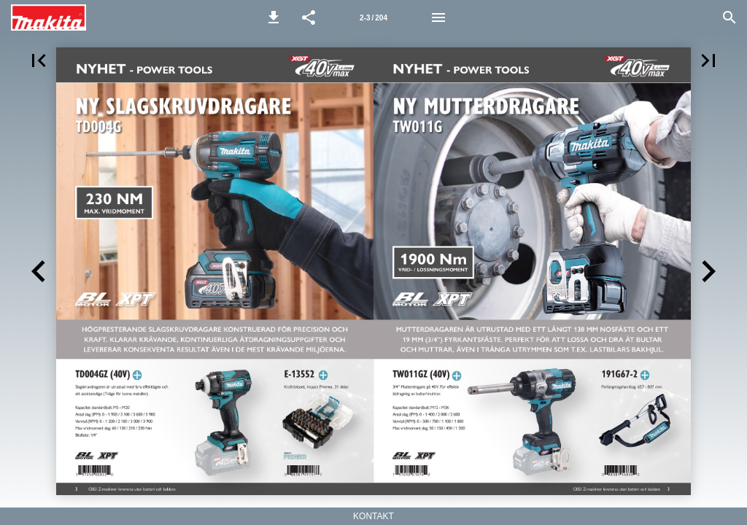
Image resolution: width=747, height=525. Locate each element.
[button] (273, 17)
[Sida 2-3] (373, 17)
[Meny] (438, 17)
